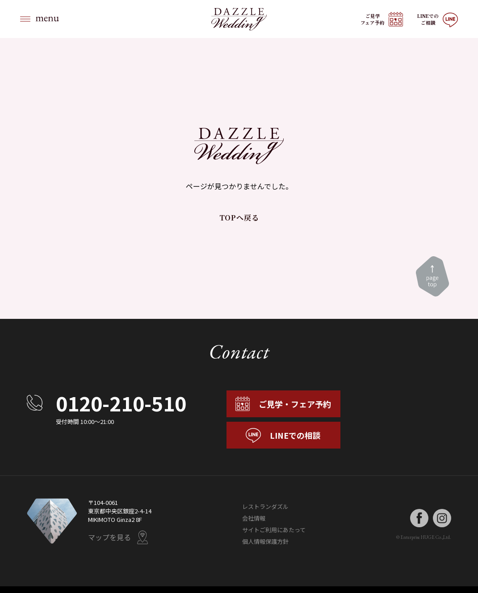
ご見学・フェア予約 (283, 404)
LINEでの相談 (283, 435)
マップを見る (118, 537)
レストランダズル (265, 507)
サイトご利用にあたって (274, 530)
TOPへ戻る (239, 217)
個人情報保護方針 (265, 542)
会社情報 (253, 518)
